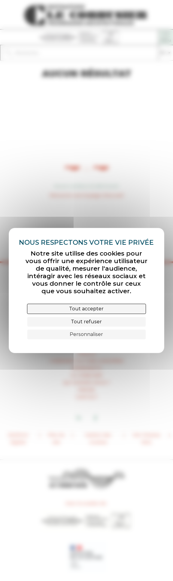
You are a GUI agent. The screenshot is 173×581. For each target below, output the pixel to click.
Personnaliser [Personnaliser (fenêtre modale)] (86, 334)
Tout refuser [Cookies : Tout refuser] (86, 322)
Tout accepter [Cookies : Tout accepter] (86, 309)
